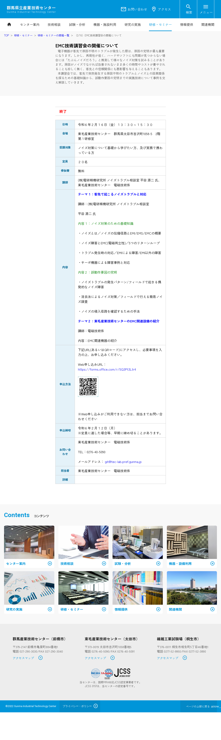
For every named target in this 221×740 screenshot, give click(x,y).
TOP (6, 35)
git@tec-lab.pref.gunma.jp (123, 461)
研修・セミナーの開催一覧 (53, 35)
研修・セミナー (23, 35)
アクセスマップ (28, 658)
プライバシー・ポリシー (77, 706)
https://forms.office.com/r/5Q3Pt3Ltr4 (107, 369)
